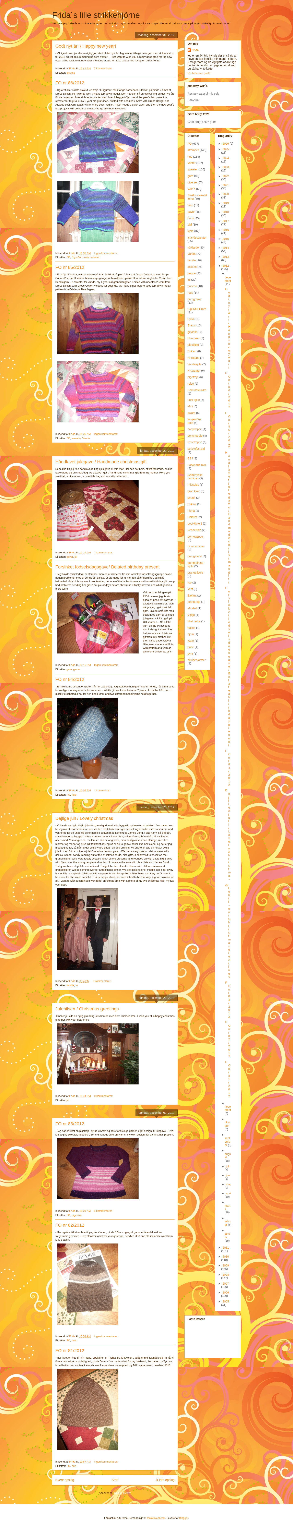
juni (228, 1175)
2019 (226, 203)
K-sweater (194, 370)
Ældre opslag (165, 1480)
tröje (190, 205)
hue (74, 794)
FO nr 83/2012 (69, 1123)
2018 (226, 212)
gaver (70, 556)
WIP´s (191, 189)
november (228, 1108)
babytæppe (195, 429)
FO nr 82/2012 (69, 1225)
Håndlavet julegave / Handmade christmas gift (101, 461)
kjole (191, 231)
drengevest (195, 556)
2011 (226, 1247)
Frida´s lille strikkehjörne (96, 15)
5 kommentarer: (103, 1210)
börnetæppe (195, 536)
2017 (226, 221)
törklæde (193, 247)
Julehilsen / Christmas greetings (87, 1008)
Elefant (192, 595)
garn (69, 669)
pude (191, 647)
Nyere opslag (64, 1480)
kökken (192, 266)
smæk (191, 497)
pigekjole (193, 344)
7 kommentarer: (103, 68)
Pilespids (193, 484)
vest (190, 589)
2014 (226, 247)
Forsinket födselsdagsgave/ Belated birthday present (107, 566)
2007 (226, 1283)
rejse (191, 383)
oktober (227, 1124)
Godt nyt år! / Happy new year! (85, 46)
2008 (226, 1274)
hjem (191, 634)
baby (191, 218)
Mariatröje (194, 601)
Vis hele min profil (199, 73)
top (189, 582)
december (228, 279)
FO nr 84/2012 (69, 679)
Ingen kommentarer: (106, 253)
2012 (226, 265)
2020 (226, 194)
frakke (191, 627)
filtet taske (194, 621)
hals (190, 292)
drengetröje (195, 299)
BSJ (190, 458)
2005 (226, 1301)
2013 (226, 256)
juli (227, 1166)
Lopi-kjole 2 (195, 523)
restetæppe (195, 442)
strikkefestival (196, 448)
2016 (226, 229)
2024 (226, 158)
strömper (193, 150)
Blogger (183, 1517)
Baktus (192, 504)
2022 (226, 176)
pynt (190, 653)
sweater (95, 257)
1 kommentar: (102, 790)
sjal (190, 224)
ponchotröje (195, 435)
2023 (226, 167)
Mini (190, 406)
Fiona (191, 510)
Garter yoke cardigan (195, 476)
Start (115, 1480)
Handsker (194, 338)
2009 (226, 1265)
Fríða (195, 50)
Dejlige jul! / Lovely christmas (84, 818)
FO (68, 257)
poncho (192, 286)
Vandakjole (194, 364)
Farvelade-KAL (197, 465)
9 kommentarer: (104, 1095)
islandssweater (197, 237)
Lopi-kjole (194, 399)
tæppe (192, 273)
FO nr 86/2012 (69, 82)
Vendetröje (194, 530)
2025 (226, 149)
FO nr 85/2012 (69, 267)
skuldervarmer (197, 660)
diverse (71, 72)
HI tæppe (193, 357)
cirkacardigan (196, 546)
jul (75, 556)
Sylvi (191, 319)
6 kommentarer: (102, 981)
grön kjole (194, 491)
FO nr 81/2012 (69, 1350)
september (227, 1142)
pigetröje (77, 1215)
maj (228, 1184)
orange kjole (195, 572)
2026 (226, 143)
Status (192, 325)
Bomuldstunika (197, 390)
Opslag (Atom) (122, 1492)
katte (191, 640)
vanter (192, 163)
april (228, 1193)
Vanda (86, 438)
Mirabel (192, 608)
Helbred (193, 517)
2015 (226, 238)
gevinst (192, 332)
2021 (226, 185)
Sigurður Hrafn (80, 257)
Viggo (191, 614)
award (191, 412)
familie (70, 985)
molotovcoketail (156, 1517)
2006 (226, 1292)
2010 (226, 1256)
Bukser (192, 351)
